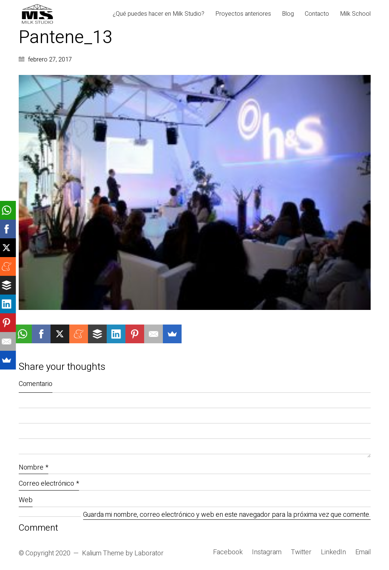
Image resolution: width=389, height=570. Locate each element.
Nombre (33, 467)
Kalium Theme (103, 553)
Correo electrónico (49, 484)
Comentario (35, 384)
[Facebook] (228, 552)
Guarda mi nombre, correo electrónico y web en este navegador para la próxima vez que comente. (227, 515)
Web (26, 500)
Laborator (149, 553)
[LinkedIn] (333, 552)
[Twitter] (301, 552)
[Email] (363, 552)
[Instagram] (267, 552)
